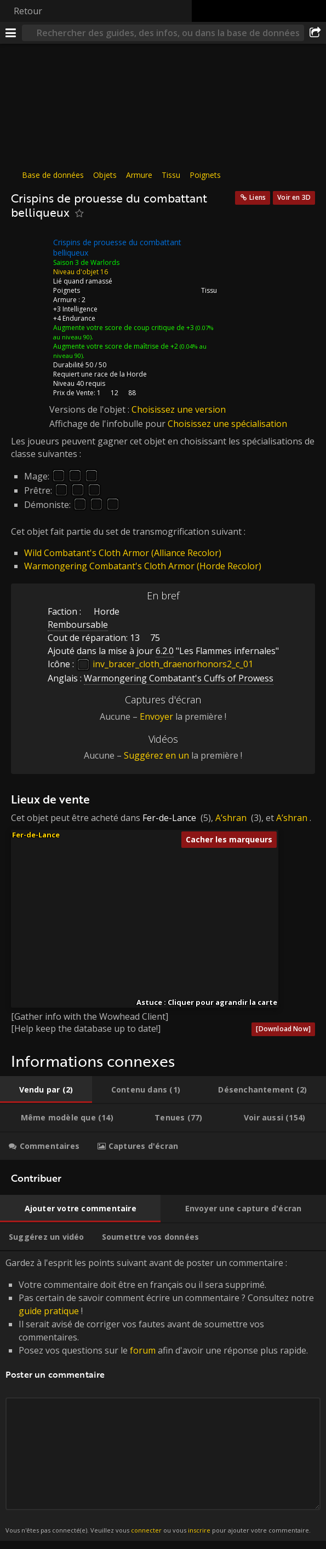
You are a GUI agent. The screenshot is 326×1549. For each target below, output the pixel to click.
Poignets (205, 175)
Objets (105, 175)
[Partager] (315, 33)
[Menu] (11, 33)
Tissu (171, 175)
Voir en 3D (294, 197)
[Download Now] (283, 1028)
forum (143, 1350)
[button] (142, 931)
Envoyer (156, 716)
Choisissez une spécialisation (227, 424)
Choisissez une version (178, 409)
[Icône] (30, 251)
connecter (146, 1530)
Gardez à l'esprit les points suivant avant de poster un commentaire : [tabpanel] (163, 1396)
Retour (28, 11)
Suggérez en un (156, 755)
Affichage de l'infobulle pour (108, 424)
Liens (257, 197)
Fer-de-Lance (169, 818)
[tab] (46, 1089)
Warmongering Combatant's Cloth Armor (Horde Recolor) (142, 566)
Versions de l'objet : (90, 409)
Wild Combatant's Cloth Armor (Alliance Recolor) (122, 553)
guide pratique (49, 1311)
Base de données (53, 175)
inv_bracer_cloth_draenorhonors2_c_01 (164, 664)
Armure (139, 175)
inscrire (199, 1530)
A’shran (231, 818)
